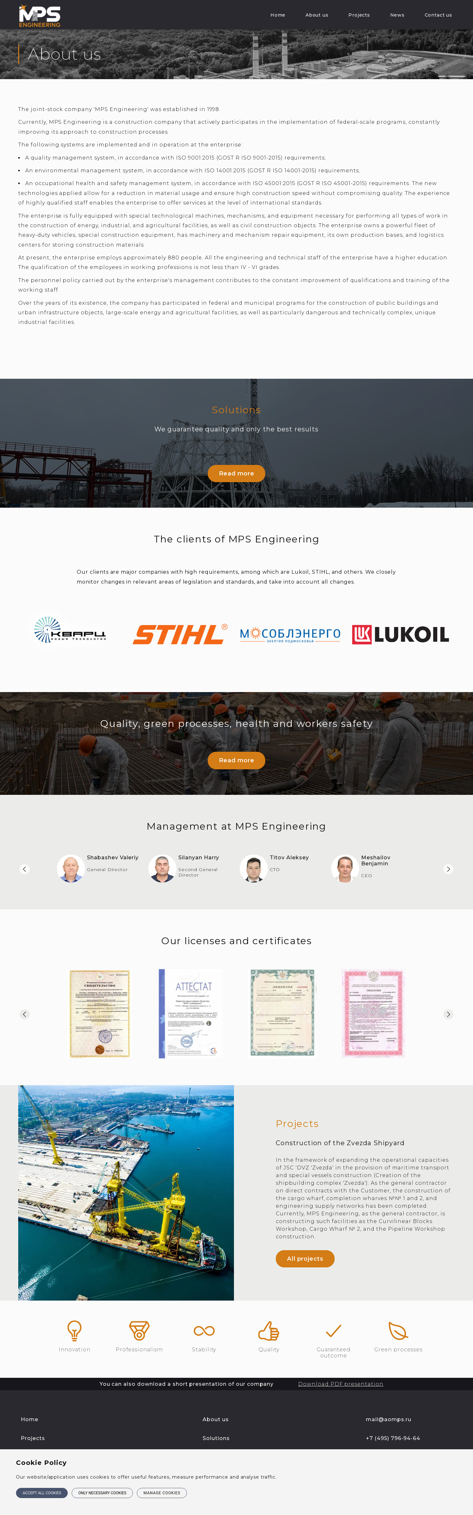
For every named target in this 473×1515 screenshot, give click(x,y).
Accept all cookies (42, 1494)
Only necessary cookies (103, 1494)
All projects (305, 1249)
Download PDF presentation (341, 1374)
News (397, 15)
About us (317, 15)
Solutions (216, 1429)
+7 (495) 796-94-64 (393, 1429)
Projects (359, 15)
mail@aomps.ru (388, 1410)
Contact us (438, 15)
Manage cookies (164, 1494)
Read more (236, 471)
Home (277, 15)
